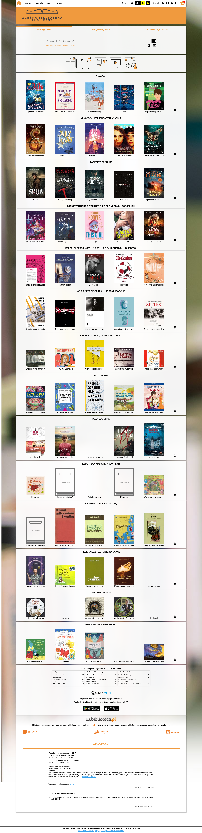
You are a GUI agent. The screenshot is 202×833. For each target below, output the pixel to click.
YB (142, 3)
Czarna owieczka (123, 677)
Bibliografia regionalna (100, 29)
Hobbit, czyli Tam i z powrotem (62, 675)
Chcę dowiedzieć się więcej (89, 831)
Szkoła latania (57, 677)
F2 (173, 3)
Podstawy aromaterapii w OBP (62, 753)
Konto (59, 3)
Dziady (55, 681)
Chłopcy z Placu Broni (59, 679)
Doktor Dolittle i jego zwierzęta (127, 679)
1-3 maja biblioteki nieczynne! (62, 793)
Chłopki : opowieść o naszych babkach (97, 679)
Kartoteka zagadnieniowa (158, 29)
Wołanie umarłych (91, 681)
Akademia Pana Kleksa (92, 683)
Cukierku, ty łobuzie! (124, 681)
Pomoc (50, 3)
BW (137, 3)
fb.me (72, 784)
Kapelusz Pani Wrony (124, 675)
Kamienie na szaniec (59, 683)
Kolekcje (72, 45)
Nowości (28, 3)
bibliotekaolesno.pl (89, 777)
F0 (163, 3)
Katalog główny (44, 29)
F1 (167, 3)
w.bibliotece (88, 725)
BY (148, 3)
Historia (39, 3)
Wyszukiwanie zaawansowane (57, 45)
